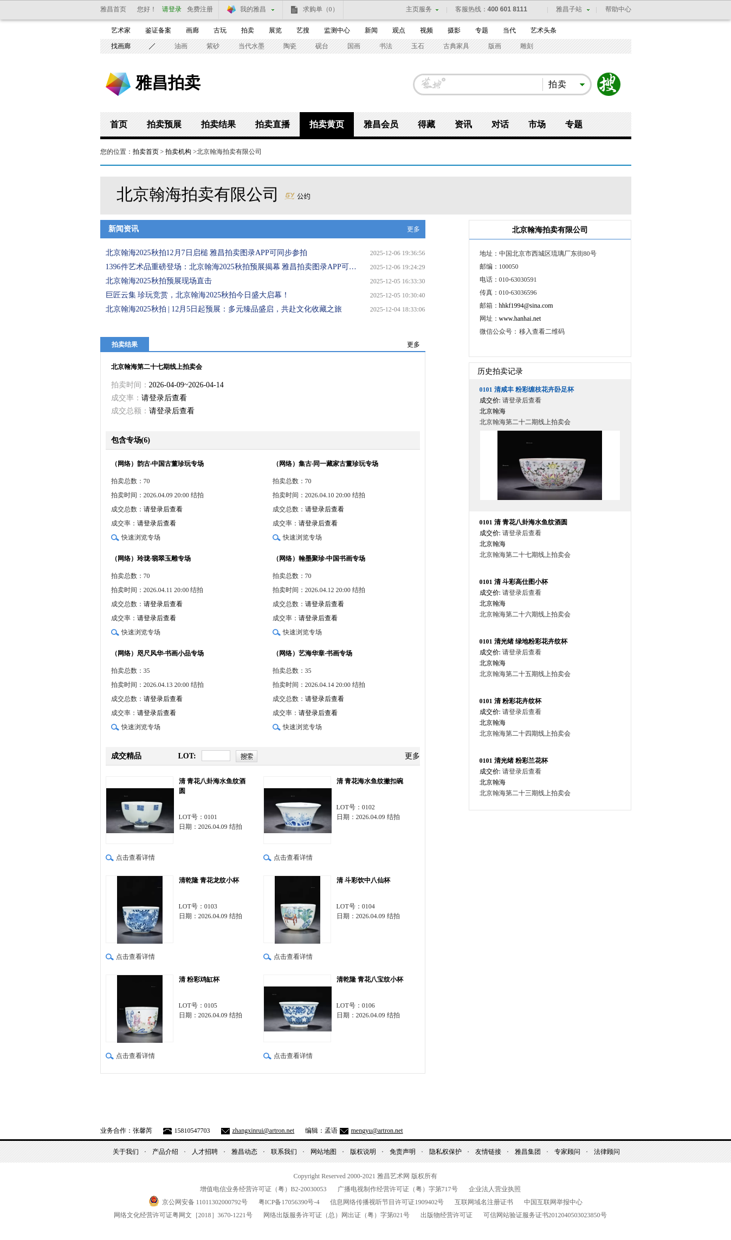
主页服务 (419, 9)
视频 (426, 30)
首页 (118, 124)
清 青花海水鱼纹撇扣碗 (370, 781)
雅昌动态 (244, 1151)
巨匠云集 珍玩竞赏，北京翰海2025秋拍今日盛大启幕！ (198, 295)
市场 (537, 124)
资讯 (463, 124)
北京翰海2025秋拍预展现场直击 (159, 281)
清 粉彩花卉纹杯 (510, 701)
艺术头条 (544, 30)
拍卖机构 (178, 151)
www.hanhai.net (520, 318)
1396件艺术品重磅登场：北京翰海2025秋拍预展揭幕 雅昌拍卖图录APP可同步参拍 (233, 267)
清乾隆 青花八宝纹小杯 (370, 979)
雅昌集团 (528, 1151)
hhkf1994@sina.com (526, 305)
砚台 (321, 46)
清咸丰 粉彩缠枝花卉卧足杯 (527, 389)
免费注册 (200, 9)
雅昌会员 (381, 124)
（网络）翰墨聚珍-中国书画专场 (319, 558)
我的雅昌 (253, 9)
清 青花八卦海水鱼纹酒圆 (212, 786)
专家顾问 (567, 1151)
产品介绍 (165, 1151)
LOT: (187, 756)
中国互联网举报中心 (553, 1202)
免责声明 (403, 1151)
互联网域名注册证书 (484, 1202)
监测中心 (337, 30)
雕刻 (526, 46)
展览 (275, 30)
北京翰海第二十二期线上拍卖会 (525, 422)
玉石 (417, 46)
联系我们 (284, 1151)
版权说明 (363, 1151)
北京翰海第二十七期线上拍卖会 (156, 367)
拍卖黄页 (326, 124)
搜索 (609, 84)
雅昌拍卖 (167, 82)
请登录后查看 (164, 398)
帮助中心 (618, 9)
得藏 (426, 124)
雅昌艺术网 (118, 84)
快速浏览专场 (140, 537)
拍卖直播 (272, 124)
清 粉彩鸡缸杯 (199, 979)
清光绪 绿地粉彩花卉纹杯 (523, 641)
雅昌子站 (569, 9)
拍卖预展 (164, 124)
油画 (180, 46)
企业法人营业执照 (495, 1189)
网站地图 (323, 1151)
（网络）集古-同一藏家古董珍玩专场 (326, 464)
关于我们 (126, 1151)
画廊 (192, 30)
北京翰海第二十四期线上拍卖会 (525, 733)
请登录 (172, 9)
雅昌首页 (113, 9)
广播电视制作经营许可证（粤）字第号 (398, 1189)
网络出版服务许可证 (336, 1215)
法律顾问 (607, 1151)
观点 (398, 30)
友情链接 (488, 1151)
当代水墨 (251, 46)
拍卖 (247, 30)
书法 (385, 46)
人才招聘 (205, 1151)
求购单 (321, 9)
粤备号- (289, 1202)
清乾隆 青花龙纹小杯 (209, 880)
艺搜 (302, 30)
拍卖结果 (218, 124)
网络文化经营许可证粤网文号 (183, 1215)
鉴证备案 (158, 30)
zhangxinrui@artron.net (263, 1130)
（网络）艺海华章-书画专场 (313, 653)
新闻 (371, 30)
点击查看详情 (135, 857)
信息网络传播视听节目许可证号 (387, 1202)
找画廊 (121, 46)
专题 (481, 30)
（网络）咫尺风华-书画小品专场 (157, 653)
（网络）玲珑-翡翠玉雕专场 (151, 558)
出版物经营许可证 (447, 1215)
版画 (494, 46)
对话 (500, 124)
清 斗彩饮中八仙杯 (363, 880)
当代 (509, 30)
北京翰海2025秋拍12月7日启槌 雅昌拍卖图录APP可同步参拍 (206, 253)
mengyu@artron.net (377, 1130)
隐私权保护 (445, 1151)
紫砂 (212, 46)
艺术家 (121, 30)
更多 (413, 229)
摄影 (454, 30)
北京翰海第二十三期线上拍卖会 (525, 793)
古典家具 (456, 46)
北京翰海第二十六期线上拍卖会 (525, 614)
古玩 (220, 30)
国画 (353, 46)
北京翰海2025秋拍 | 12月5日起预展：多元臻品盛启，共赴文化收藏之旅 (224, 309)
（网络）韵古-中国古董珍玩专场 (157, 464)
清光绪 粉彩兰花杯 (514, 760)
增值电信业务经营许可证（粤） (263, 1189)
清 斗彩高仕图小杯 (514, 582)
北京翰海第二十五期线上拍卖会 (525, 674)
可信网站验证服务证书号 (545, 1215)
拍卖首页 (146, 151)
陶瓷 (289, 46)
